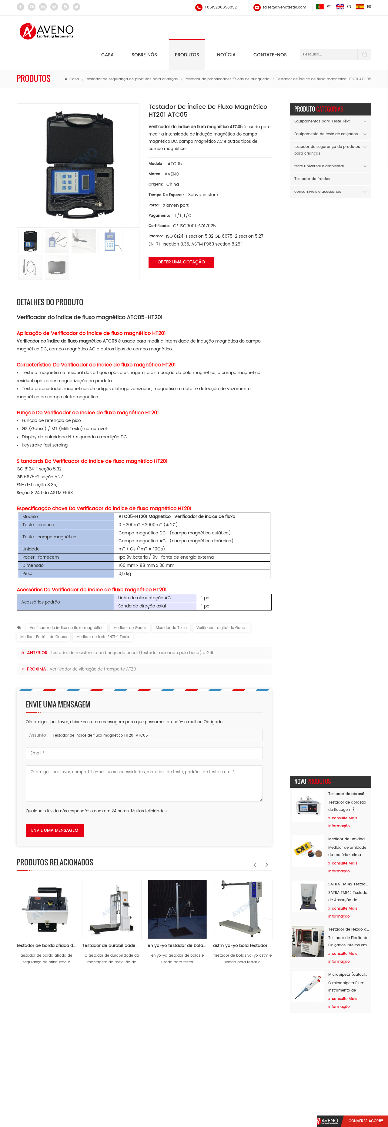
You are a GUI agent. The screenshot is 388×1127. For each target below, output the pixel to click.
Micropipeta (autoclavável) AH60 (348, 383)
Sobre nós (144, 31)
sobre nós (137, 1100)
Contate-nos (270, 31)
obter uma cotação (181, 238)
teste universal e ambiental (319, 142)
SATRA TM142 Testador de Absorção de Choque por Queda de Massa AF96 (348, 292)
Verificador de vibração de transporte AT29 (93, 645)
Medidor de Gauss (129, 604)
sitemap (269, 1100)
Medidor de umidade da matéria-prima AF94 (348, 247)
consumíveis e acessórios (317, 168)
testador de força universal (145, 1061)
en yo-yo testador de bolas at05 (177, 921)
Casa (107, 31)
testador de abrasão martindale (150, 1038)
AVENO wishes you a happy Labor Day (330, 515)
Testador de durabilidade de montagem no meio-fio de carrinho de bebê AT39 (112, 921)
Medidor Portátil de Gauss (43, 613)
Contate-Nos (224, 1100)
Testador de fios (135, 1015)
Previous (253, 837)
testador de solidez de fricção (147, 1026)
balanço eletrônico (138, 1003)
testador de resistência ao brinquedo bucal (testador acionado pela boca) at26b (133, 629)
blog (304, 1100)
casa (55, 1100)
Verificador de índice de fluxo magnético (67, 604)
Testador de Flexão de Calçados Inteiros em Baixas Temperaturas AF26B (348, 337)
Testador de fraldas (312, 155)
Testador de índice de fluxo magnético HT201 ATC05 (100, 711)
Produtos (187, 31)
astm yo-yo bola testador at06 (243, 921)
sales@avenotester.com (284, 7)
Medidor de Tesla (171, 604)
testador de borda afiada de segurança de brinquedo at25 (46, 921)
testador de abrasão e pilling (147, 1072)
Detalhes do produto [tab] (50, 278)
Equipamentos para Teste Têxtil (322, 97)
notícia (226, 31)
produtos (93, 1100)
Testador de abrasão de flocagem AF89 (348, 202)
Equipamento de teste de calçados (326, 110)
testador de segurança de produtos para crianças (132, 55)
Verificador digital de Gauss (221, 604)
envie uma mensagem (54, 806)
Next (266, 837)
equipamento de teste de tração (150, 1049)
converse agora (362, 1121)
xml (334, 1100)
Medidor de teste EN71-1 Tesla (102, 613)
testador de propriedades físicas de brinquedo (227, 55)
